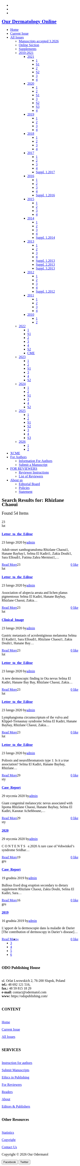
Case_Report (11, 787)
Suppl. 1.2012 (45, 291)
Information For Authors (35, 461)
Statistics (8, 1132)
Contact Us (9, 1147)
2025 (22, 411)
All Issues (17, 37)
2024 (22, 384)
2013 (30, 241)
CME (31, 353)
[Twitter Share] (24, 1162)
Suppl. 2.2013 (45, 264)
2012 (30, 272)
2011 (30, 295)
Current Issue (19, 33)
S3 (37, 106)
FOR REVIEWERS (23, 468)
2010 (30, 314)
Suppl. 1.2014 (45, 237)
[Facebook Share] (10, 1162)
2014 (30, 218)
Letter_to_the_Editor (17, 534)
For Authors (18, 457)
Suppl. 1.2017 (45, 172)
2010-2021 (26, 53)
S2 (37, 72)
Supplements (27, 49)
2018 (30, 133)
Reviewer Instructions (34, 472)
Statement (25, 491)
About (6, 1099)
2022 (22, 326)
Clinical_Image (13, 620)
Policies (24, 488)
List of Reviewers (31, 476)
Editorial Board (29, 484)
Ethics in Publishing (15, 1077)
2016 (30, 176)
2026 (22, 441)
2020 (30, 83)
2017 (30, 153)
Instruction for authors (17, 1063)
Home (14, 29)
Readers (7, 1092)
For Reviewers (12, 1084)
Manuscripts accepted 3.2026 (39, 41)
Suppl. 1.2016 (45, 195)
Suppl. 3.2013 (45, 268)
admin (30, 542)
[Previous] (18, 939)
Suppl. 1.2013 (45, 260)
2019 (30, 114)
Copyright (9, 1140)
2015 (30, 199)
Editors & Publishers (16, 1106)
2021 (30, 56)
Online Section (29, 45)
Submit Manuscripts (15, 1070)
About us (16, 480)
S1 (37, 64)
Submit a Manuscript (33, 465)
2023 (22, 357)
